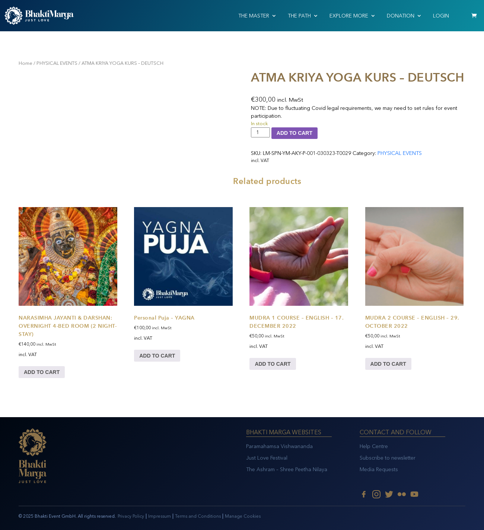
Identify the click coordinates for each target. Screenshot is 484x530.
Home (25, 63)
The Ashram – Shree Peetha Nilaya (286, 469)
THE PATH (299, 16)
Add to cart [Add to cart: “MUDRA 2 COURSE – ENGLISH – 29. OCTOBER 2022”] (388, 364)
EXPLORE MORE (348, 16)
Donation (400, 16)
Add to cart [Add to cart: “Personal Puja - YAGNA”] (157, 356)
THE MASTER (253, 16)
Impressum (159, 516)
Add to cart (294, 133)
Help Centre (374, 446)
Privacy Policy (131, 516)
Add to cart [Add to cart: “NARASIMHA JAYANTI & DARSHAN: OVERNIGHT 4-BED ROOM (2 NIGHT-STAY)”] (42, 372)
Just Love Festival (266, 458)
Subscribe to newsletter (387, 458)
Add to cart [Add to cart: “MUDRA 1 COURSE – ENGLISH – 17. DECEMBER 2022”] (272, 364)
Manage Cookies (243, 516)
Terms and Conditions (198, 516)
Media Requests (379, 469)
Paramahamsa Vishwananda (279, 446)
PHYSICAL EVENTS (56, 63)
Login (441, 16)
